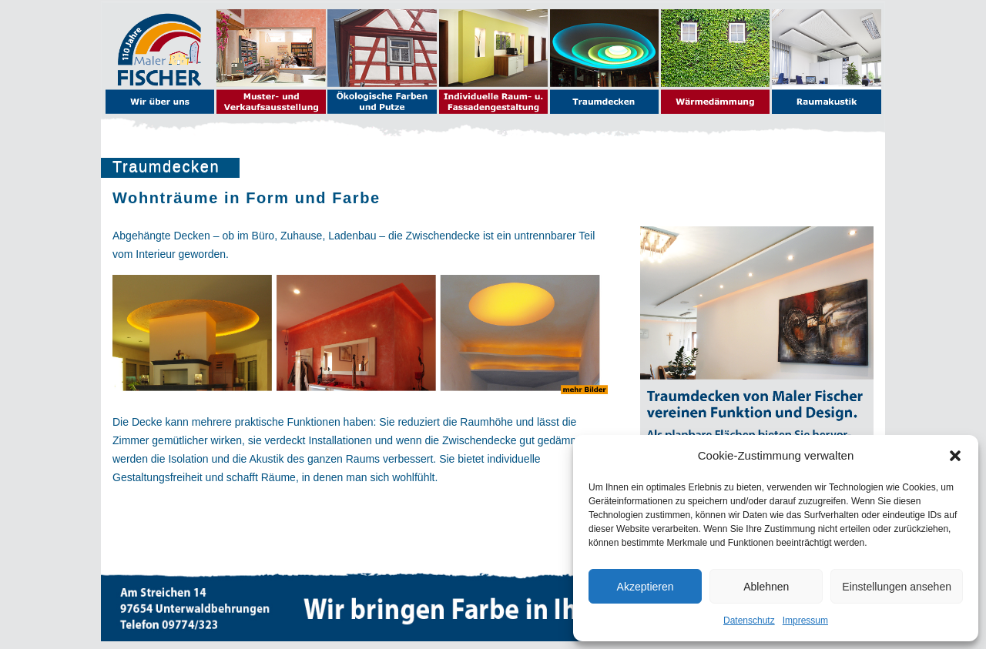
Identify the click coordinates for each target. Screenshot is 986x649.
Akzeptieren (645, 586)
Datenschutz (749, 620)
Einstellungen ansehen (896, 586)
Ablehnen (766, 586)
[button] (955, 455)
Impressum (805, 620)
